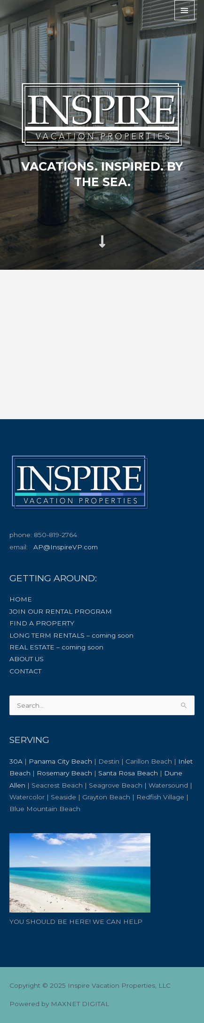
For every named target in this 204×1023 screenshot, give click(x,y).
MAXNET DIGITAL (80, 1003)
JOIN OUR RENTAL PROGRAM (60, 611)
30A (16, 761)
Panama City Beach (60, 761)
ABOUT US (26, 659)
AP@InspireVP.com (65, 547)
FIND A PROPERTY (41, 623)
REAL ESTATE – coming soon (56, 647)
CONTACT (25, 671)
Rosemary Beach (64, 773)
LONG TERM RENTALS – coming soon (71, 635)
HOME (20, 599)
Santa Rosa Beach (128, 773)
